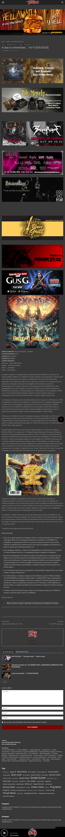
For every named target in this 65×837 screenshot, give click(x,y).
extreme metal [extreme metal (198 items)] (54, 775)
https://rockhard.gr (32, 643)
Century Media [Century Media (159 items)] (53, 772)
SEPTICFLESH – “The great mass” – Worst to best (28, 656)
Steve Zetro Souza (37, 603)
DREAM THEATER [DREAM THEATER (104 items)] (36, 775)
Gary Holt (14, 603)
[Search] (62, 2)
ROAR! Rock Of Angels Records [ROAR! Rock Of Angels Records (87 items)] (19, 790)
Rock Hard (5, 50)
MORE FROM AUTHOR (22, 652)
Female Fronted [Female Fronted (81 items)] (7, 778)
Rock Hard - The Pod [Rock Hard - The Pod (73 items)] (32, 790)
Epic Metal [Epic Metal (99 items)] (45, 775)
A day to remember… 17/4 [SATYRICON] (24, 673)
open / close (58, 827)
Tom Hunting (55, 603)
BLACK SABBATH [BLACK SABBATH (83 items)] (32, 772)
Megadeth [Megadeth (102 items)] (48, 781)
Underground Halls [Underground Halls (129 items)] (30, 793)
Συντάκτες (20, 44)
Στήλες (8, 41)
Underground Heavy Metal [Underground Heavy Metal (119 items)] (46, 793)
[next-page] (6, 682)
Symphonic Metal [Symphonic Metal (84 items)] (50, 790)
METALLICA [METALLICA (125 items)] (28, 784)
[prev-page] (3, 682)
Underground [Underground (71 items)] (20, 793)
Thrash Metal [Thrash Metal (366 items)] (9, 793)
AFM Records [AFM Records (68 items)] (6, 772)
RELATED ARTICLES (8, 652)
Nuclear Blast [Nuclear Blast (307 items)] (9, 787)
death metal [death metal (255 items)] (16, 775)
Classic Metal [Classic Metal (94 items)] (6, 775)
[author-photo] (32, 638)
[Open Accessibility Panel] (61, 419)
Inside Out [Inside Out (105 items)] (22, 781)
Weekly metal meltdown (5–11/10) (12, 624)
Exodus (8, 603)
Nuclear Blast (28, 603)
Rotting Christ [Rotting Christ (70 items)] (41, 790)
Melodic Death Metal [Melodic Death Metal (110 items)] (9, 784)
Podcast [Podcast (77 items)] (28, 787)
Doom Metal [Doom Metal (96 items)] (26, 775)
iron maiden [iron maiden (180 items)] (31, 781)
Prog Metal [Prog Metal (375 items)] (55, 787)
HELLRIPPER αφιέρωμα (56, 624)
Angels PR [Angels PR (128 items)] (13, 772)
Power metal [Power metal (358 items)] (37, 787)
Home (3, 41)
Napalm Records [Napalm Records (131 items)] (38, 784)
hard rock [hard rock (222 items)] (7, 781)
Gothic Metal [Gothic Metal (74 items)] (15, 778)
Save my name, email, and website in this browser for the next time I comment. (25, 722)
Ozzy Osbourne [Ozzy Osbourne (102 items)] (20, 787)
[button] (3, 2)
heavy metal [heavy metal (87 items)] (15, 781)
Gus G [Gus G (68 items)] (55, 778)
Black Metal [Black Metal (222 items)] (22, 772)
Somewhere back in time (17, 41)
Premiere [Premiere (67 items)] (47, 787)
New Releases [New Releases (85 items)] (48, 784)
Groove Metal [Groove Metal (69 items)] (50, 778)
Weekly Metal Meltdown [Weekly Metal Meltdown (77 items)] (8, 796)
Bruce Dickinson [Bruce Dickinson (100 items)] (42, 772)
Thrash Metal (46, 603)
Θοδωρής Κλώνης (27, 44)
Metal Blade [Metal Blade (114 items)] (20, 784)
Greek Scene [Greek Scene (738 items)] (38, 778)
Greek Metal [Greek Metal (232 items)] (24, 778)
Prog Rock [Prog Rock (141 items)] (6, 790)
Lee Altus (21, 603)
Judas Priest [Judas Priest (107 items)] (40, 781)
